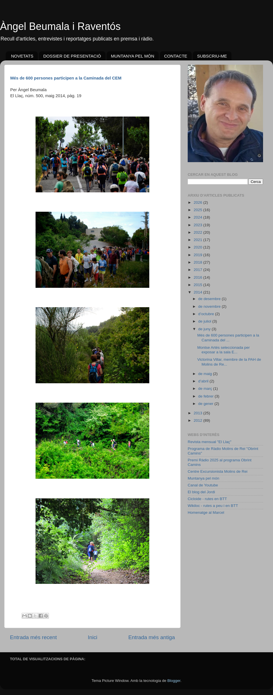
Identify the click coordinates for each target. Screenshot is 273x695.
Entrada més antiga (151, 637)
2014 (198, 292)
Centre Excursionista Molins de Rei (217, 471)
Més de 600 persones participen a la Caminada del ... (228, 337)
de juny (205, 329)
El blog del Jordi (201, 492)
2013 (198, 413)
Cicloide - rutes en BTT (207, 499)
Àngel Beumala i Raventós (60, 26)
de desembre (210, 299)
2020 (198, 247)
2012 (198, 420)
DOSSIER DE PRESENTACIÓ (72, 56)
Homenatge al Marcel (206, 512)
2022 (198, 232)
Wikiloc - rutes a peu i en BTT (213, 506)
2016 (198, 277)
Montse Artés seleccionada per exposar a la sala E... (223, 349)
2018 (198, 262)
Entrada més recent (33, 637)
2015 (198, 285)
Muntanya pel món (203, 478)
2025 (198, 210)
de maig (205, 374)
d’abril (204, 381)
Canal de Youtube (203, 485)
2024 (198, 217)
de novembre (210, 306)
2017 (198, 270)
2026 (198, 202)
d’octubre (206, 314)
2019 (198, 255)
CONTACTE (175, 56)
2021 (198, 240)
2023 (198, 225)
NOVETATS (22, 56)
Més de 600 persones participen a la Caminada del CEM (65, 78)
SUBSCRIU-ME (212, 56)
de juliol (205, 321)
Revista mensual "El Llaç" (209, 442)
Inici (93, 637)
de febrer (206, 396)
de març (205, 388)
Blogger (173, 680)
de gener (206, 403)
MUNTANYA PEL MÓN (132, 56)
